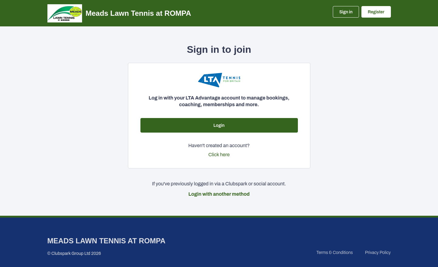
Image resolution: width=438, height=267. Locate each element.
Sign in (346, 12)
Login (218, 125)
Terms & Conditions (334, 252)
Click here (219, 154)
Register (376, 12)
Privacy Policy (378, 252)
